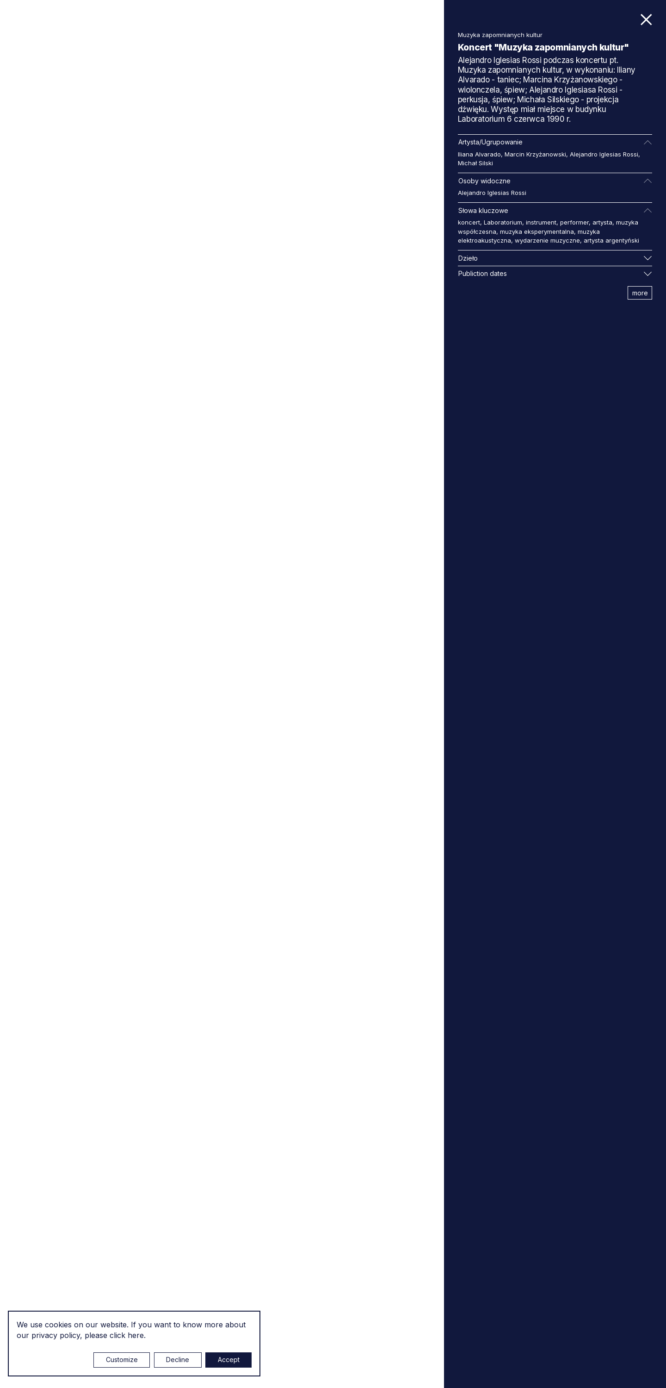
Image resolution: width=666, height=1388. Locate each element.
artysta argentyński (611, 240)
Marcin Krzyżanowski (535, 154)
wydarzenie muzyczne (547, 240)
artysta (602, 222)
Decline (177, 1359)
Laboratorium (503, 222)
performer (574, 222)
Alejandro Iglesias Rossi (604, 154)
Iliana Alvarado (479, 154)
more (640, 293)
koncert (469, 222)
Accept (229, 1359)
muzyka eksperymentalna (537, 231)
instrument (541, 222)
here (136, 1335)
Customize (122, 1359)
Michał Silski (475, 163)
